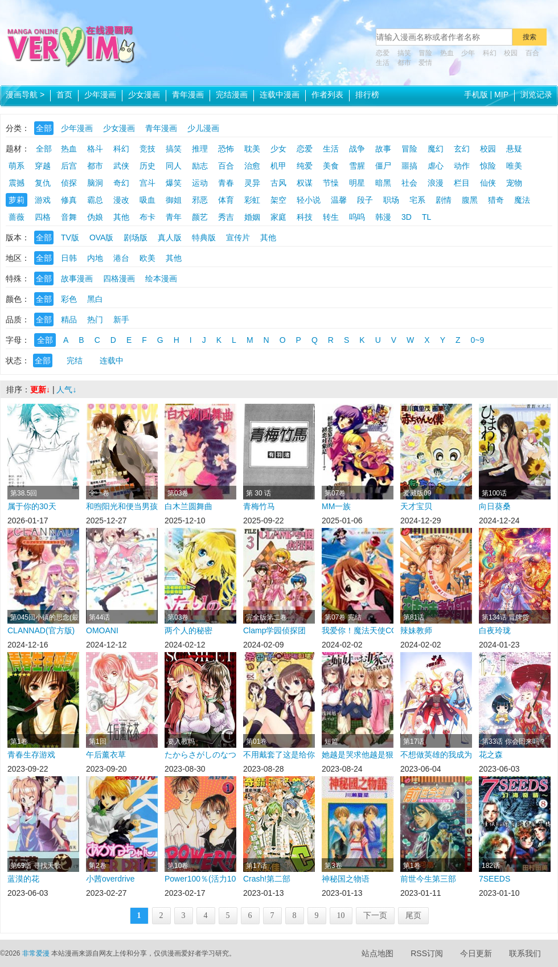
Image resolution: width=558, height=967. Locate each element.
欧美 (147, 258)
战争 (357, 148)
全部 (44, 128)
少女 (278, 148)
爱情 (425, 63)
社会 (409, 182)
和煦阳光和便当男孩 (122, 506)
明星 (357, 182)
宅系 (417, 199)
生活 (382, 63)
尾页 (413, 915)
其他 (121, 217)
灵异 (252, 182)
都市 (404, 63)
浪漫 (436, 182)
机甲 (278, 165)
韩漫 (383, 217)
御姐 (174, 199)
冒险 (425, 53)
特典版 (204, 237)
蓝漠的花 (23, 878)
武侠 (121, 165)
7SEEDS (494, 878)
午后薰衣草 (106, 754)
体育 (226, 199)
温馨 (339, 199)
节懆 (331, 182)
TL (426, 217)
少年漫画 (100, 94)
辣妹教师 (416, 630)
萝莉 (16, 199)
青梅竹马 (259, 506)
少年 (468, 53)
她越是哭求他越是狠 (357, 754)
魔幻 (436, 148)
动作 (462, 165)
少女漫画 (144, 94)
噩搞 (409, 165)
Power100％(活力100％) (200, 878)
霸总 (95, 199)
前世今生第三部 (428, 878)
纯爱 (305, 165)
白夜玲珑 (495, 630)
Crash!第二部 (266, 878)
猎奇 (496, 199)
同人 (174, 165)
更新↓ (40, 389)
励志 (200, 165)
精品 (69, 319)
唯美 (514, 165)
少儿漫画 (203, 128)
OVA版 (101, 237)
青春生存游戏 (31, 754)
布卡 (147, 217)
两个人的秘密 (188, 630)
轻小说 (309, 199)
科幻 (490, 53)
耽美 (252, 148)
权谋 (305, 182)
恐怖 (226, 148)
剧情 (444, 199)
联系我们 (525, 953)
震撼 (16, 182)
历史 (147, 165)
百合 (532, 53)
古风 (278, 182)
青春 (226, 182)
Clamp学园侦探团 (274, 630)
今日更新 (476, 953)
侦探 (69, 182)
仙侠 (488, 182)
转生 (331, 217)
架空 (278, 199)
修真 (69, 199)
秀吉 (226, 217)
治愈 (252, 165)
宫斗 (147, 182)
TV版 (70, 237)
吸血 (147, 199)
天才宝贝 (416, 506)
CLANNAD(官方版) (41, 630)
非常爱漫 (36, 953)
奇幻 (121, 182)
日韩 (69, 258)
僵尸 (383, 165)
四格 (43, 217)
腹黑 (470, 199)
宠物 (514, 182)
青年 (174, 217)
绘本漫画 (161, 278)
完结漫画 (232, 94)
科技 (305, 217)
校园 (511, 53)
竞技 (147, 148)
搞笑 (404, 53)
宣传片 (238, 237)
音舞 (69, 217)
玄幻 (462, 148)
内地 (95, 258)
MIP (501, 94)
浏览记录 (536, 94)
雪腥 (357, 165)
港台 (121, 258)
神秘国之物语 (346, 878)
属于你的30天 (31, 506)
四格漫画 (119, 278)
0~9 (478, 340)
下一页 (375, 915)
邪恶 (200, 199)
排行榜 (367, 94)
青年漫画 (188, 94)
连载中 (112, 360)
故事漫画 (77, 278)
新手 (121, 319)
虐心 (436, 165)
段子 (365, 199)
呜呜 (357, 217)
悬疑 (514, 148)
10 (341, 915)
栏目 (462, 182)
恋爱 (382, 53)
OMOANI (102, 630)
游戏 (43, 199)
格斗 (95, 148)
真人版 (170, 237)
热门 (95, 319)
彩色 (69, 299)
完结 (75, 360)
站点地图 (377, 953)
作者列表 (327, 94)
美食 (331, 165)
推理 (200, 148)
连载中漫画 (279, 94)
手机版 (476, 94)
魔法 (522, 199)
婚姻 (252, 217)
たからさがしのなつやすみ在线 (200, 754)
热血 (447, 53)
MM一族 (336, 506)
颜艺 (200, 217)
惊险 (488, 165)
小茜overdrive (110, 878)
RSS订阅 (427, 953)
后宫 (69, 165)
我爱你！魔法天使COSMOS (357, 630)
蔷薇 (16, 217)
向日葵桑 (495, 506)
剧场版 (135, 237)
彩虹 (252, 199)
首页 (64, 94)
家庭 (278, 217)
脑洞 (95, 182)
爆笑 (174, 182)
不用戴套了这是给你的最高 (279, 754)
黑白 (95, 299)
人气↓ (66, 389)
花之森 (491, 754)
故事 (383, 148)
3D (406, 217)
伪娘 (95, 217)
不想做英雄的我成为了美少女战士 (436, 754)
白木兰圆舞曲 (188, 506)
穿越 (43, 165)
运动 (200, 182)
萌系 (16, 165)
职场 (391, 199)
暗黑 (383, 182)
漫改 (121, 199)
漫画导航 (25, 94)
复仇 (43, 182)
